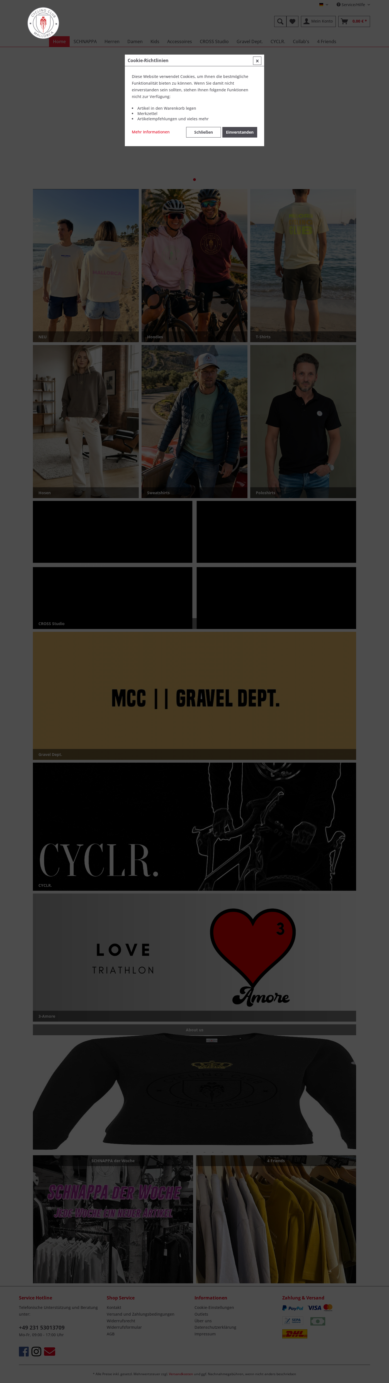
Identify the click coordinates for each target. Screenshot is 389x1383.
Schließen (203, 132)
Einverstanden (240, 132)
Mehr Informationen (151, 131)
